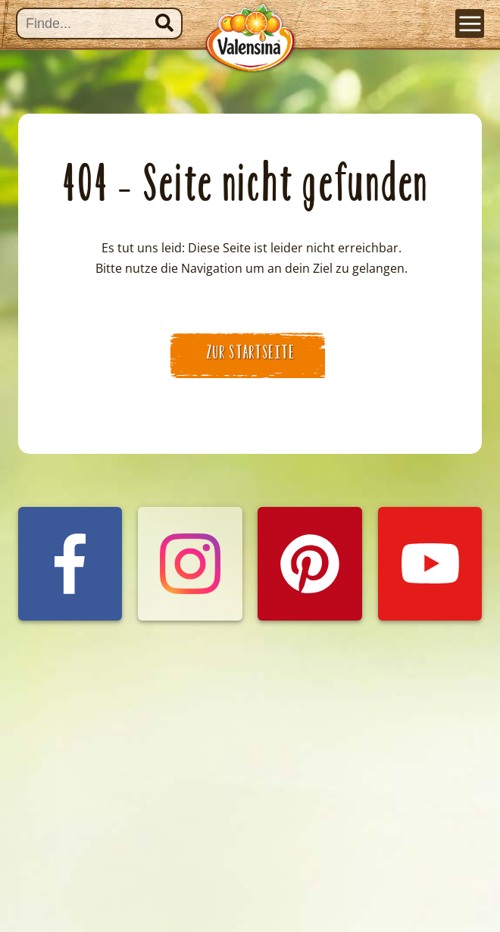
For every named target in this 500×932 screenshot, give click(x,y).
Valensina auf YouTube (430, 534)
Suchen (164, 23)
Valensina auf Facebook (70, 534)
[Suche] (99, 23)
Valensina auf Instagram (190, 534)
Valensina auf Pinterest (310, 534)
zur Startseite (251, 352)
